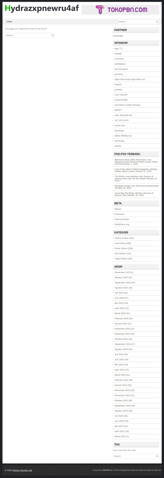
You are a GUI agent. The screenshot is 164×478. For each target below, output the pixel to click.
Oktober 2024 (121, 339)
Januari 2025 (121, 323)
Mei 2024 (119, 364)
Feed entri (120, 214)
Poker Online (121, 248)
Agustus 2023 (121, 411)
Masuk (118, 209)
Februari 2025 (121, 318)
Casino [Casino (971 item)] (115, 450)
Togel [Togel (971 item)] (133, 450)
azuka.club (120, 125)
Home (9, 22)
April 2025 (120, 308)
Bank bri (150, 470)
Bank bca (135, 470)
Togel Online (121, 258)
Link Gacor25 (121, 94)
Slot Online (120, 253)
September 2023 (123, 405)
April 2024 (120, 370)
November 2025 (122, 272)
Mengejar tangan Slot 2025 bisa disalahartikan (137, 186)
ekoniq (118, 146)
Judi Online (120, 243)
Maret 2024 (120, 375)
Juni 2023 (119, 421)
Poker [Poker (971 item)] (125, 450)
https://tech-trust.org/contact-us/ (130, 79)
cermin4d (119, 59)
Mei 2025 (119, 303)
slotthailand (120, 64)
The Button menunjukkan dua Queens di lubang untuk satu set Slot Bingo (134, 177)
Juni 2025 (119, 298)
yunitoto (118, 89)
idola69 (118, 53)
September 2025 (123, 282)
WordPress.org (122, 224)
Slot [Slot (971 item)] (129, 450)
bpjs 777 (119, 48)
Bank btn (157, 470)
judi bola (119, 74)
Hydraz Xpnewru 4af (22, 470)
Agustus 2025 (121, 287)
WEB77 (118, 110)
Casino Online (121, 238)
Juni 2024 (119, 359)
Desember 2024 (122, 328)
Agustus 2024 (121, 349)
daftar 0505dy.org (123, 135)
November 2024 (122, 334)
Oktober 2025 (121, 277)
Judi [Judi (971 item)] (120, 450)
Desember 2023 (122, 390)
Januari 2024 (121, 385)
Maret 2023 (120, 436)
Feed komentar (122, 219)
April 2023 (120, 431)
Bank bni (143, 470)
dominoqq (119, 141)
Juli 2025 (119, 293)
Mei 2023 (119, 426)
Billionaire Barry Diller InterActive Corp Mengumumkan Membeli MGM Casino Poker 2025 (136, 161)
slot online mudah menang (127, 105)
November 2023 (122, 395)
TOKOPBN (118, 36)
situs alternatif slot (123, 115)
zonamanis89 (121, 100)
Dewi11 (118, 84)
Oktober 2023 (121, 400)
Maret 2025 (120, 313)
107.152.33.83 (122, 120)
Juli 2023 (119, 416)
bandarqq (119, 130)
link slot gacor (121, 69)
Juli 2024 (119, 354)
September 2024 (123, 344)
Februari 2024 (121, 380)
